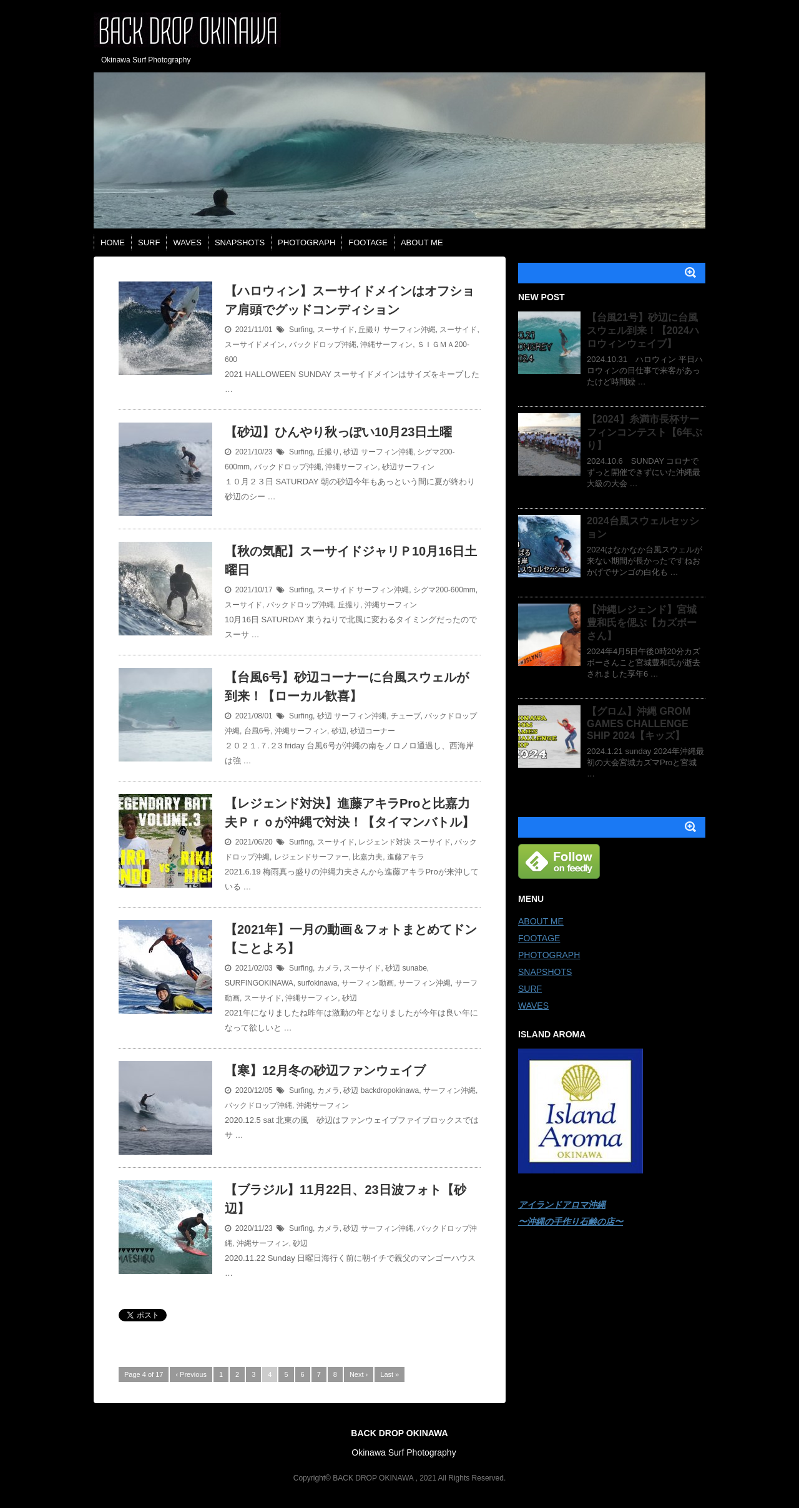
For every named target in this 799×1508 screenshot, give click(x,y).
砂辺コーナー (372, 731)
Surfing (301, 329)
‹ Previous (191, 1374)
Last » (389, 1374)
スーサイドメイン (255, 344)
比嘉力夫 (368, 857)
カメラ (328, 968)
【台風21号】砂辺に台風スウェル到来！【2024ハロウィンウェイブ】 (643, 330)
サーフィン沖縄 (409, 329)
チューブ (406, 716)
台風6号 (257, 731)
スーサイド (336, 329)
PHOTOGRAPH (306, 242)
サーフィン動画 (367, 983)
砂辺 (350, 452)
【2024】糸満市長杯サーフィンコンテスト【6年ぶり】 (644, 432)
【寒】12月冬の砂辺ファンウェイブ (325, 1070)
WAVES (187, 242)
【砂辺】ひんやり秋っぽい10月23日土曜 (339, 432)
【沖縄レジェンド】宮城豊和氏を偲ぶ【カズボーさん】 (642, 622)
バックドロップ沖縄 (322, 344)
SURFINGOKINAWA (259, 983)
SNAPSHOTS (240, 242)
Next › (359, 1374)
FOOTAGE (368, 242)
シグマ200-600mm (444, 589)
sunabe (414, 968)
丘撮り (369, 329)
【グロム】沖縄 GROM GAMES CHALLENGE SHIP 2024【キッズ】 (638, 723)
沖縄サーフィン (386, 344)
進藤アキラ (405, 857)
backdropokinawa (390, 1090)
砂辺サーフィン (408, 467)
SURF (149, 242)
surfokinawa (317, 983)
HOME (112, 242)
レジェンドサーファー (311, 857)
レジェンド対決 (384, 842)
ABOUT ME (422, 242)
